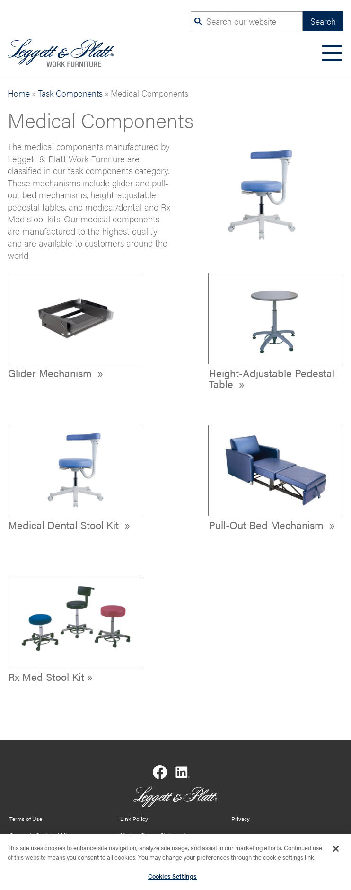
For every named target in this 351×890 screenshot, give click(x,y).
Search (323, 21)
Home (19, 93)
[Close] (335, 850)
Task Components (70, 93)
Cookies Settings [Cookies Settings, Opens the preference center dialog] (172, 877)
